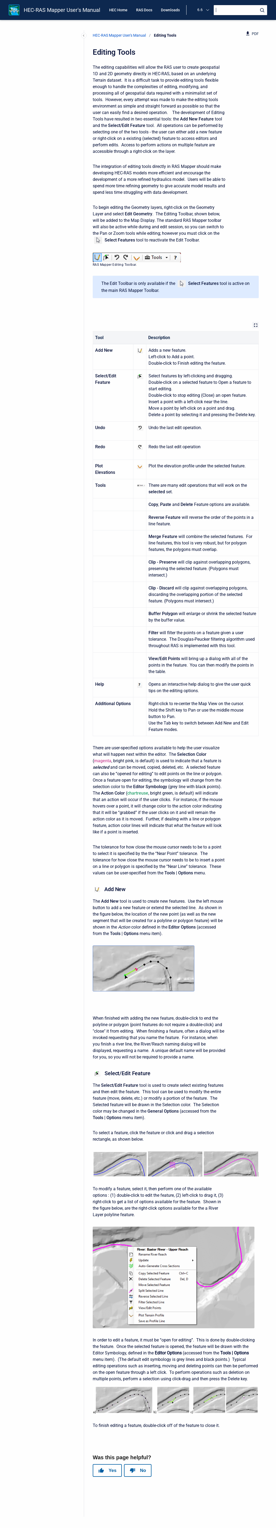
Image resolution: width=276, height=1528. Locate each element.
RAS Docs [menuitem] (144, 10)
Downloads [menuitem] (170, 10)
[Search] (240, 10)
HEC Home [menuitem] (118, 10)
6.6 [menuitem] (200, 10)
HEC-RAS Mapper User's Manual (62, 10)
